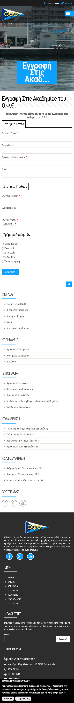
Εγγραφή (68, 3)
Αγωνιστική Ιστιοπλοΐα (17, 383)
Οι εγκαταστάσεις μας (17, 310)
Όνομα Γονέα (9, 145)
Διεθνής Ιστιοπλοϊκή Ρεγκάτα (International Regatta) (32, 401)
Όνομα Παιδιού (10, 208)
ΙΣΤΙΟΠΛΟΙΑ (13, 590)
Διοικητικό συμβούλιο (17, 328)
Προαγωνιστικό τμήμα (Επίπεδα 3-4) (23, 440)
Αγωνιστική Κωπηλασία (17, 349)
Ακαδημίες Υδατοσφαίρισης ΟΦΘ (22, 474)
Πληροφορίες (23, 700)
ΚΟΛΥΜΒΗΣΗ (13, 595)
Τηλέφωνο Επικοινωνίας (14, 157)
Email (4, 169)
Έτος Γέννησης (10, 220)
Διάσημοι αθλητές (15, 316)
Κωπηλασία (9, 248)
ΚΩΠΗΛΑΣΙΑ (13, 586)
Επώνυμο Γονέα (10, 133)
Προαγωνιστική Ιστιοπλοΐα (19, 389)
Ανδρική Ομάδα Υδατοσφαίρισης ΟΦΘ (24, 468)
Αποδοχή (7, 700)
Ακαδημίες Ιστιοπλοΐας (17, 395)
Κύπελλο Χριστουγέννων (18, 407)
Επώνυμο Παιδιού (11, 195)
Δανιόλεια (11, 361)
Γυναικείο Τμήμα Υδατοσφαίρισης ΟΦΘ (25, 480)
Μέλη (9, 322)
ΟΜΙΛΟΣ (11, 582)
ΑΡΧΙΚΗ (11, 577)
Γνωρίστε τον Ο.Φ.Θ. (16, 304)
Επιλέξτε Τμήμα (10, 244)
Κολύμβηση (10, 257)
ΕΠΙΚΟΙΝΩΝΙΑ (13, 603)
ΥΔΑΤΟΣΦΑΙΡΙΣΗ (15, 599)
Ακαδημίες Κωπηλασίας (17, 355)
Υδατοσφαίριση (12, 261)
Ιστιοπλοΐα (9, 252)
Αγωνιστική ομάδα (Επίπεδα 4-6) (22, 446)
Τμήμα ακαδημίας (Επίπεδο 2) (20, 434)
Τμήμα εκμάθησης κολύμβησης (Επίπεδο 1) (27, 428)
